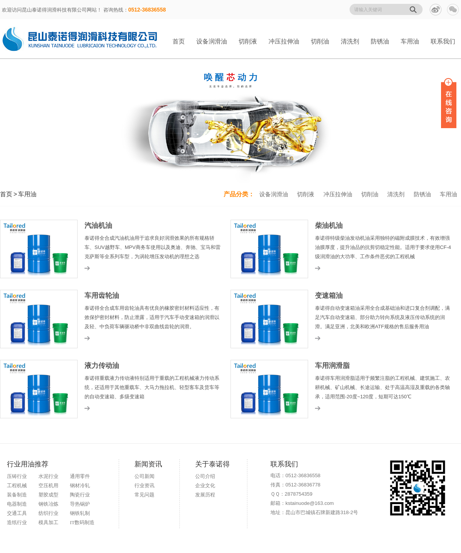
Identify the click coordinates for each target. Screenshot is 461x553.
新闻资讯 (148, 464)
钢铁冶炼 (48, 504)
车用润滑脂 (332, 365)
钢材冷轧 (80, 485)
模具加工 (48, 522)
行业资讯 (144, 485)
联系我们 (443, 41)
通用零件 (80, 476)
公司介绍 (205, 476)
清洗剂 (350, 41)
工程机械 (17, 485)
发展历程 (205, 495)
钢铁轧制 (80, 513)
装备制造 (17, 495)
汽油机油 (98, 225)
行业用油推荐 (27, 464)
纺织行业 (48, 513)
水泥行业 (48, 476)
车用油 (410, 41)
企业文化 (205, 485)
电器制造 (17, 504)
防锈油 (380, 41)
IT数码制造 (82, 522)
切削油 (320, 41)
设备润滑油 (211, 41)
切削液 (248, 41)
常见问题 (144, 495)
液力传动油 (102, 365)
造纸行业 (17, 522)
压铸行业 (17, 476)
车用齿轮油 (102, 295)
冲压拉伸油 (284, 41)
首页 (178, 41)
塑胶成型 (48, 495)
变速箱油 (329, 295)
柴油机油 (329, 225)
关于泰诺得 (212, 464)
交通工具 (17, 513)
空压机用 (48, 485)
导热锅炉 (80, 504)
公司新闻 (144, 476)
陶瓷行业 (80, 495)
